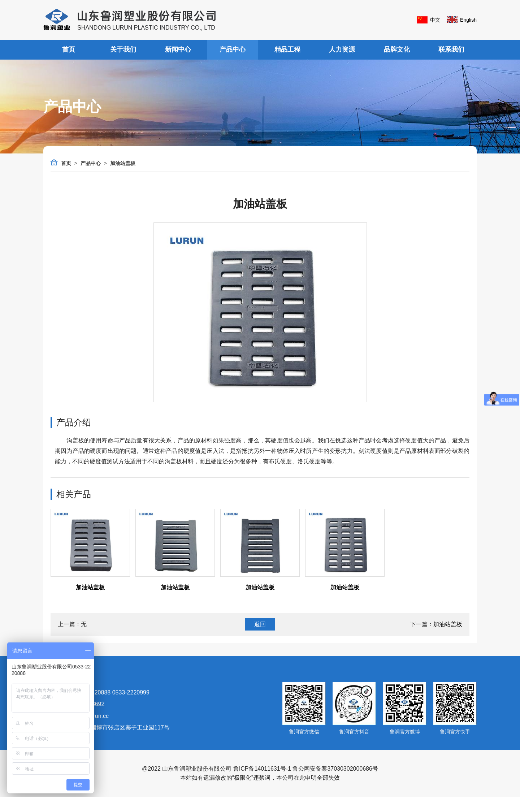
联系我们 (451, 49)
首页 (68, 49)
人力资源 (342, 49)
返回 (260, 624)
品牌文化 (397, 49)
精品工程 (287, 49)
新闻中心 (178, 49)
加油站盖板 (122, 163)
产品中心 (233, 49)
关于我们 (123, 49)
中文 (435, 20)
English (468, 20)
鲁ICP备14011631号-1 (262, 769)
